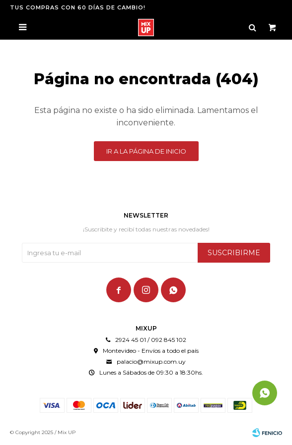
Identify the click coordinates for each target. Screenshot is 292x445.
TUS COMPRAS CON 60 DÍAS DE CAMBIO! (78, 7)
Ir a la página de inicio (146, 151)
